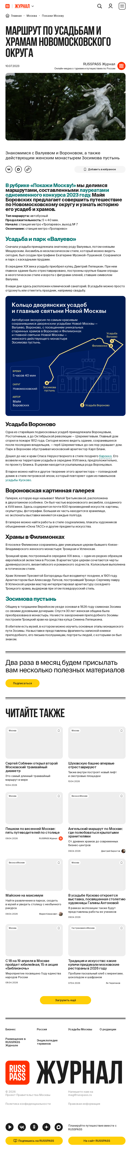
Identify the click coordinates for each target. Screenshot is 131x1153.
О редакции (108, 1029)
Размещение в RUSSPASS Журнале (15, 1042)
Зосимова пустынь (30, 599)
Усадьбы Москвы (80, 1029)
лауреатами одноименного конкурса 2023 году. (57, 192)
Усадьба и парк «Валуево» (40, 239)
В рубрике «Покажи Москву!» (40, 185)
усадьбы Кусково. (18, 480)
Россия (42, 1029)
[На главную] (7, 6)
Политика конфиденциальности (28, 1103)
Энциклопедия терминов (47, 1042)
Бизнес (10, 1029)
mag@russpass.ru (80, 1094)
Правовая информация (84, 1103)
